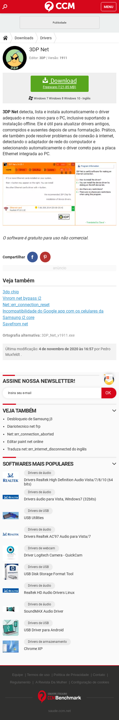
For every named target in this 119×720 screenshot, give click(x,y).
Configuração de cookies (90, 682)
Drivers (46, 38)
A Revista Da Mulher (51, 682)
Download (60, 83)
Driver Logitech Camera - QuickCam (53, 555)
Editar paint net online (25, 441)
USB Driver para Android (44, 630)
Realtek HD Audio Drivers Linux (49, 592)
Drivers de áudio (39, 473)
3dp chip (11, 291)
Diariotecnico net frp (23, 426)
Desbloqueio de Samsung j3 (29, 419)
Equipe (17, 675)
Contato (99, 675)
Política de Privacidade (71, 675)
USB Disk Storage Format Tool (48, 574)
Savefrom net (15, 323)
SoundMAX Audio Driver (43, 611)
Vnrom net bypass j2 (22, 298)
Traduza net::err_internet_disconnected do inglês (47, 449)
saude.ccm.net (59, 711)
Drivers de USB (38, 511)
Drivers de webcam (41, 548)
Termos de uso (38, 675)
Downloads (24, 38)
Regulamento (20, 682)
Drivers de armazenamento (47, 642)
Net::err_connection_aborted (30, 434)
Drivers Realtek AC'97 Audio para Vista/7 (57, 536)
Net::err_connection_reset (26, 304)
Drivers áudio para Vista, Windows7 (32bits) (60, 499)
